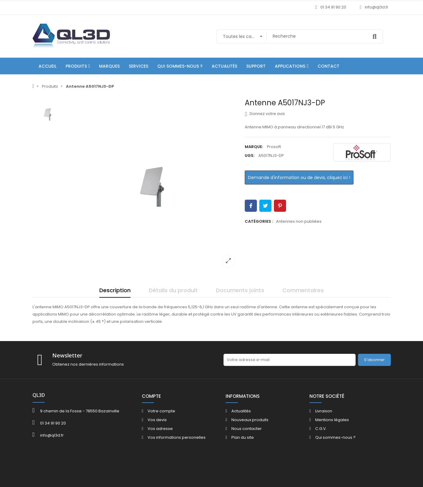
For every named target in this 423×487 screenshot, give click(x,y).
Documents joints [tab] (240, 290)
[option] (152, 185)
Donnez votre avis (265, 114)
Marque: (254, 147)
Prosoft (274, 147)
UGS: (249, 155)
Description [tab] (115, 290)
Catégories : (259, 221)
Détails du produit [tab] (173, 290)
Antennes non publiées (299, 221)
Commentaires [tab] (303, 290)
